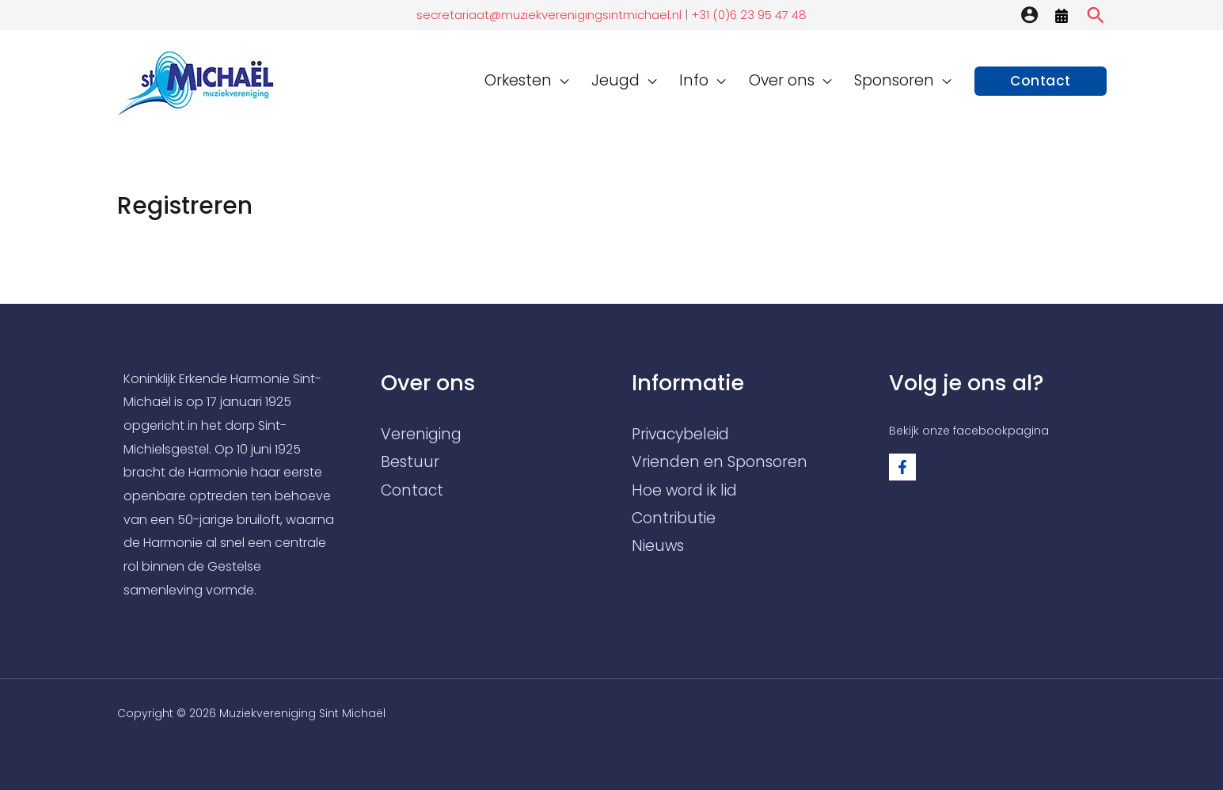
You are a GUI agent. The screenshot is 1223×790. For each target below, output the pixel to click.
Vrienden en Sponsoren (719, 462)
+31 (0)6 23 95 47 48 (747, 14)
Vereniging (421, 434)
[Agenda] (1061, 16)
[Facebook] (902, 467)
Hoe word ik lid (684, 490)
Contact (412, 490)
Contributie (674, 518)
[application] (580, 80)
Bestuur (410, 462)
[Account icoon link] (1029, 15)
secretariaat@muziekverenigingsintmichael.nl (549, 14)
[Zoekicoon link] (1095, 15)
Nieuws (658, 545)
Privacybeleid (680, 434)
